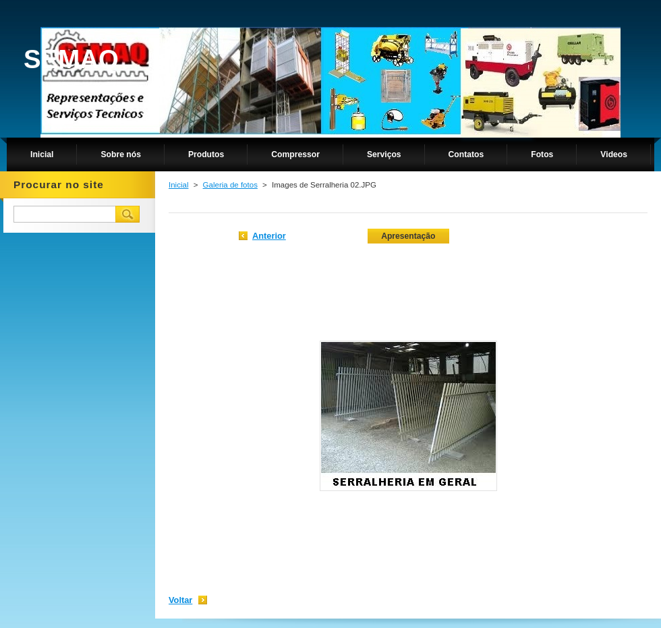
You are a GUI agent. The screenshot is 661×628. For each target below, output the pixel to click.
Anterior (269, 236)
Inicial (178, 185)
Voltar (180, 600)
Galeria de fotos (230, 185)
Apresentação (408, 236)
